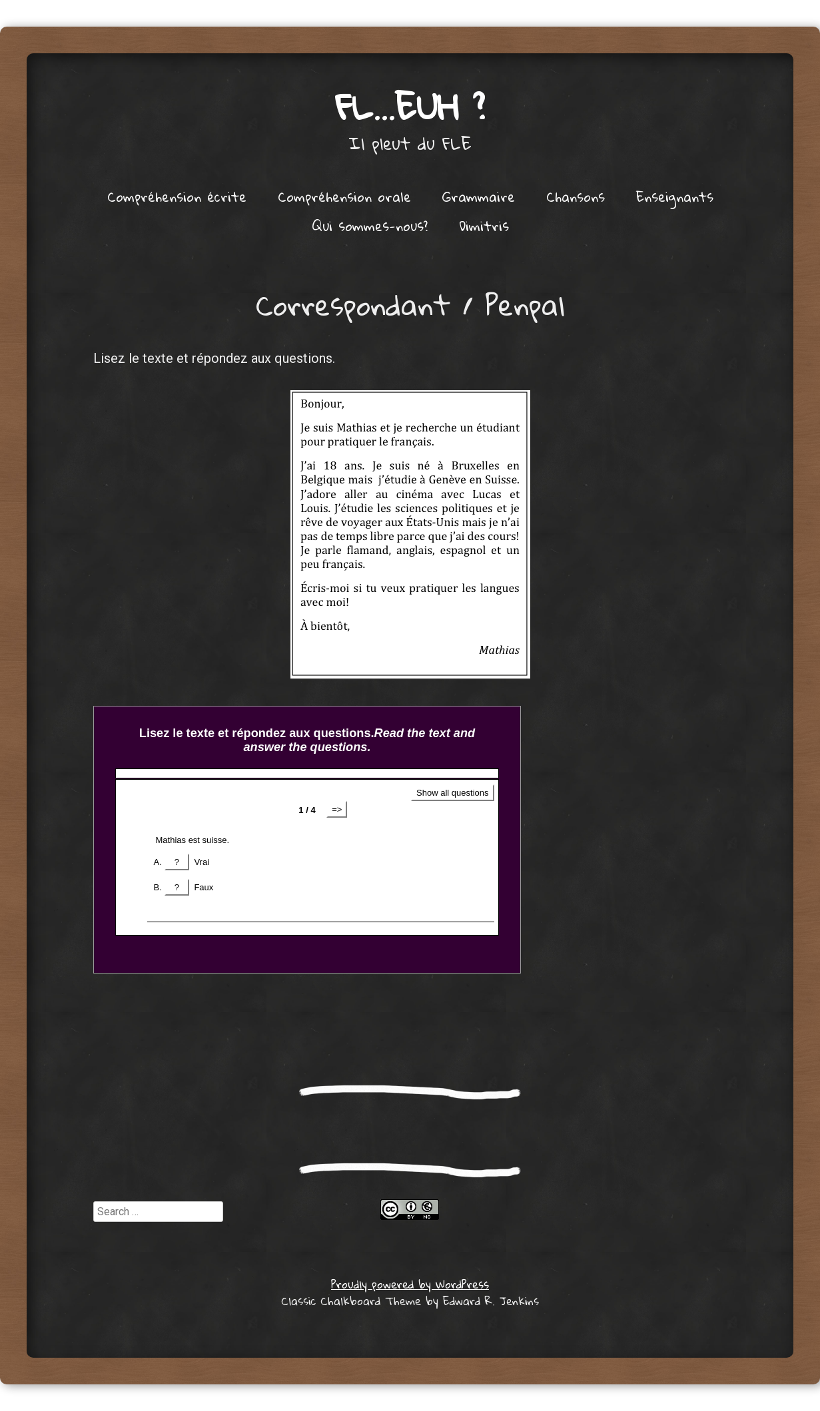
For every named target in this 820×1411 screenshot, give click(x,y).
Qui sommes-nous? (370, 225)
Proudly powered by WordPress (410, 1284)
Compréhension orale (344, 196)
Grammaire (478, 196)
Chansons (575, 196)
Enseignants (674, 196)
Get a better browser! (307, 840)
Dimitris (484, 225)
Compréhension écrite (176, 196)
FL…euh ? (410, 106)
